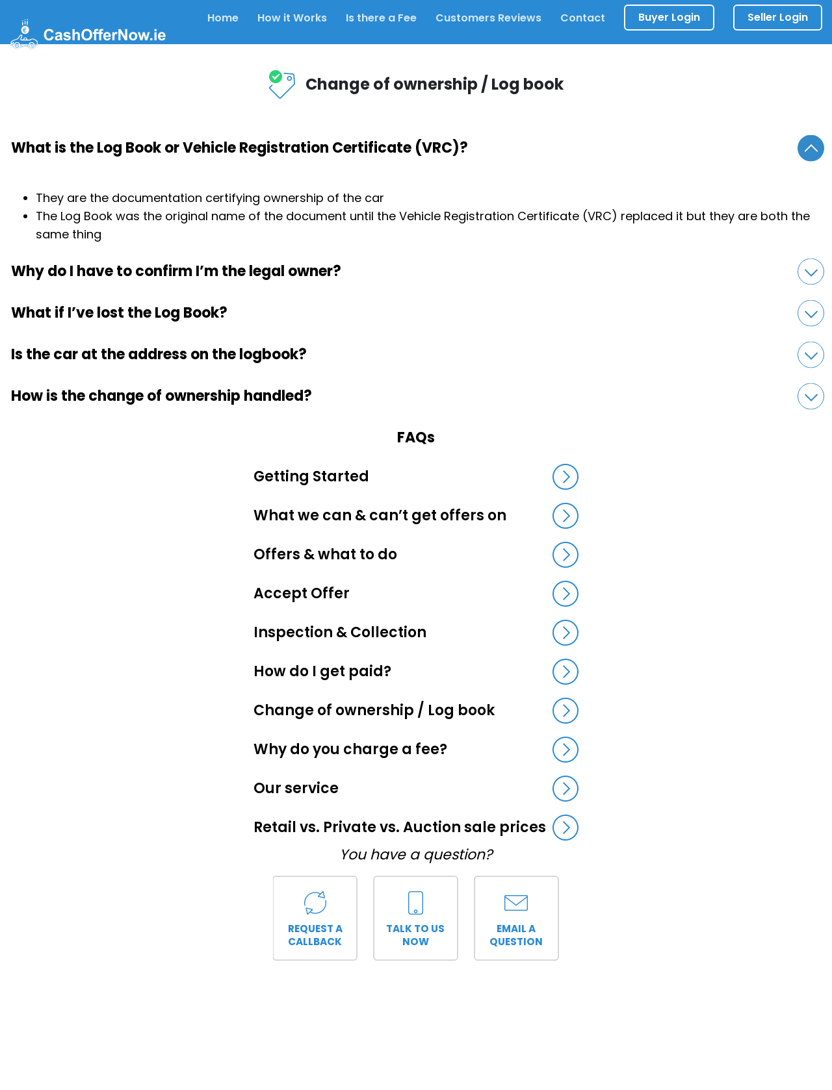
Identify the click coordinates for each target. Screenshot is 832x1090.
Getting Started (416, 477)
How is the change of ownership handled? (417, 396)
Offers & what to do (416, 555)
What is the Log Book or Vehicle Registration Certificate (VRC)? (417, 148)
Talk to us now (415, 916)
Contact (582, 17)
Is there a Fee (381, 17)
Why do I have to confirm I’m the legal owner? (417, 272)
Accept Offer (416, 594)
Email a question (516, 916)
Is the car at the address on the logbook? (417, 355)
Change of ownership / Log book (416, 711)
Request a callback (315, 916)
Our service (416, 789)
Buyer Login (669, 17)
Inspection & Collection (416, 633)
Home (223, 17)
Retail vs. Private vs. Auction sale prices (416, 828)
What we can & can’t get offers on (416, 516)
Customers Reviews (488, 17)
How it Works (292, 17)
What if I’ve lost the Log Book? (417, 313)
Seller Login (778, 17)
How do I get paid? (416, 672)
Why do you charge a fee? (416, 750)
